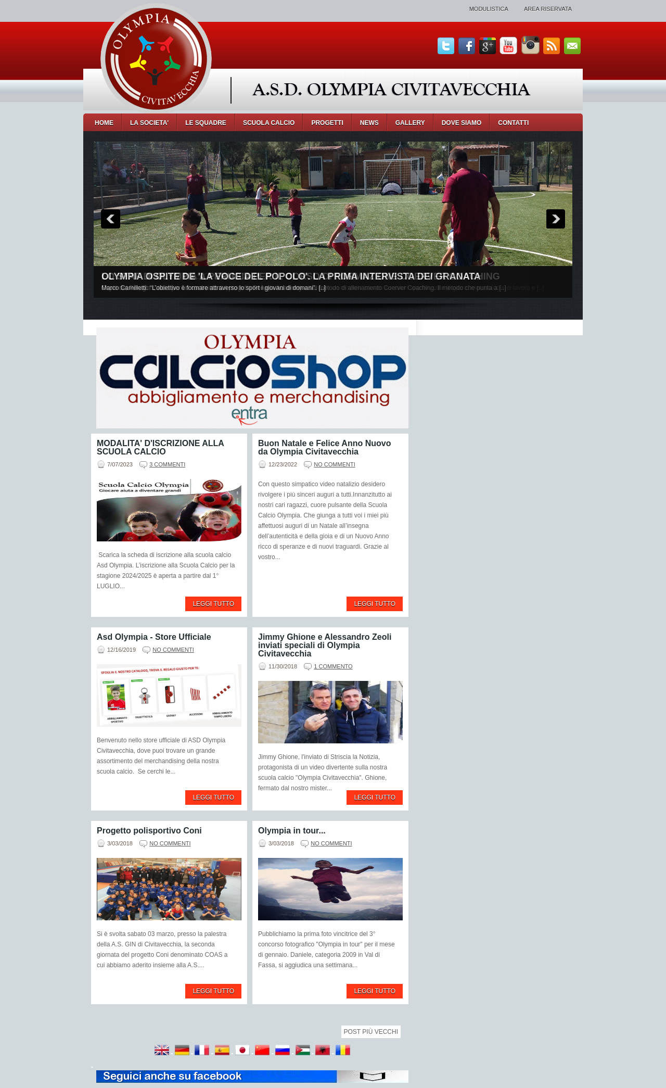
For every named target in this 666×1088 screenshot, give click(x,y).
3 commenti (167, 464)
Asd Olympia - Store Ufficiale (154, 637)
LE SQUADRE (205, 122)
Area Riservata (548, 9)
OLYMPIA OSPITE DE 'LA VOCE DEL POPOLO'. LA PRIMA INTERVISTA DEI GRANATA (291, 276)
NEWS (369, 122)
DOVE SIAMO (462, 122)
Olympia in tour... (292, 831)
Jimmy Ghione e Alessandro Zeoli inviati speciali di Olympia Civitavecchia (324, 645)
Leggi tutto (213, 604)
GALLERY (410, 122)
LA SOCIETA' (149, 122)
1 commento (333, 666)
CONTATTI (513, 122)
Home (104, 122)
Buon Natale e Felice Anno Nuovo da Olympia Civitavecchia (324, 447)
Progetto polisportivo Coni (149, 831)
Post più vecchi (371, 1031)
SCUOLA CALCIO (269, 122)
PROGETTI (327, 122)
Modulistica (488, 9)
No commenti (334, 464)
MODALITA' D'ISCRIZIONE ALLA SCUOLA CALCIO (160, 447)
